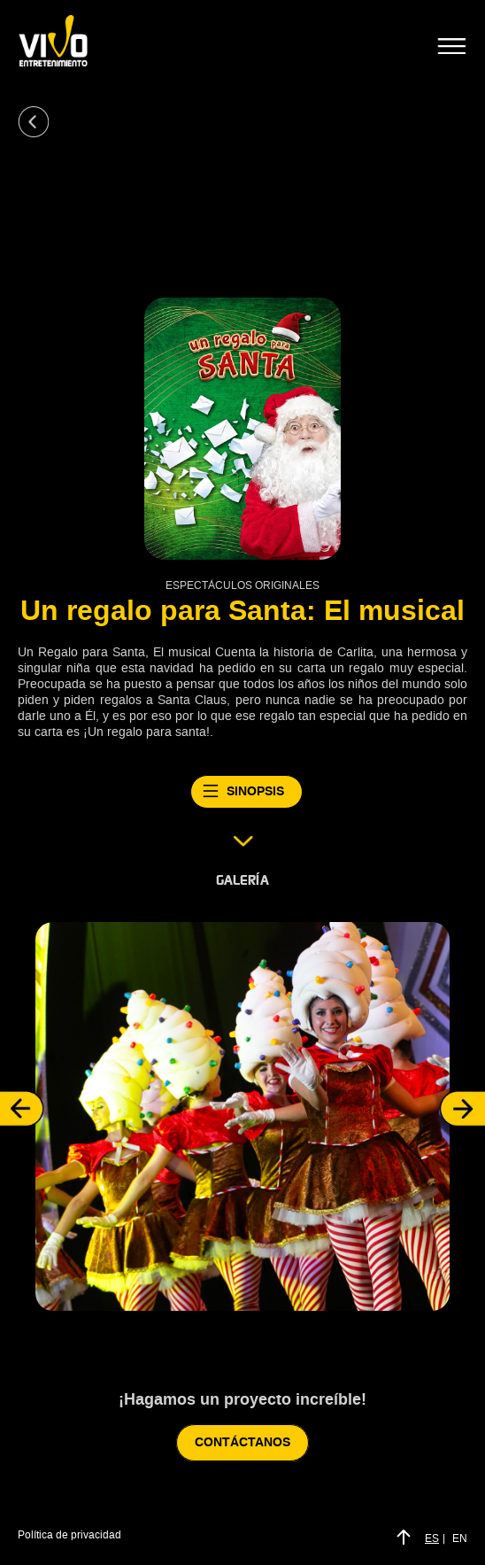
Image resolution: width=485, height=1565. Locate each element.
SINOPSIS (246, 792)
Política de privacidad (69, 1535)
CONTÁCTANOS (242, 1443)
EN (459, 1538)
